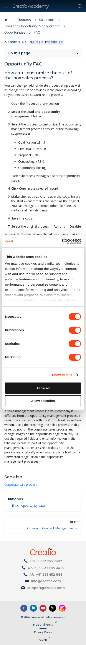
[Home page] (6, 20)
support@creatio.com (46, 588)
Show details (62, 375)
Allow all (43, 388)
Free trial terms (43, 624)
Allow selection (43, 401)
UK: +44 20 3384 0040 (46, 568)
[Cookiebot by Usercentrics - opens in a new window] (62, 241)
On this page (19, 53)
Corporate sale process (20, 484)
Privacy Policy (43, 632)
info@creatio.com (46, 581)
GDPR (43, 640)
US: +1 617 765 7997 (46, 561)
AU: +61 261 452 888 (46, 574)
